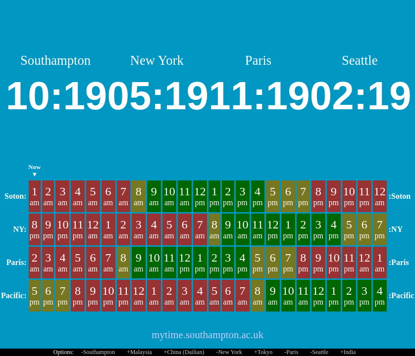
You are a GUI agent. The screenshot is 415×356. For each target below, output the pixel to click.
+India (348, 352)
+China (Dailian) (184, 352)
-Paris (291, 352)
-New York (229, 352)
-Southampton (98, 352)
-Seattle (319, 352)
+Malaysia (139, 352)
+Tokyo (263, 352)
